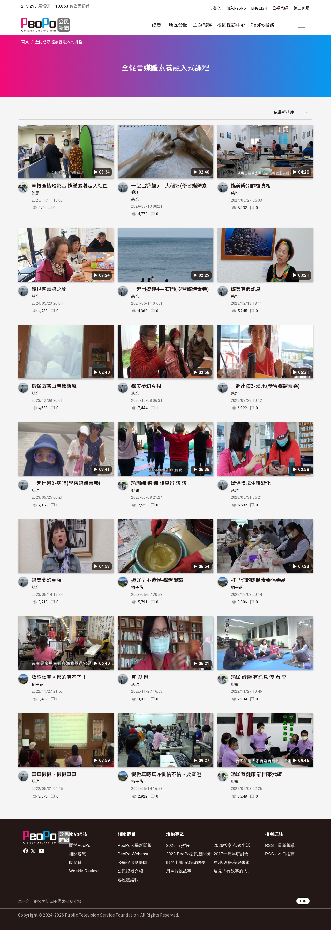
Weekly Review (84, 871)
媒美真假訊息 (246, 288)
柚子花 (137, 587)
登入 (217, 8)
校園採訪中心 (231, 25)
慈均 (135, 199)
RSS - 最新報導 (280, 845)
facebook (26, 851)
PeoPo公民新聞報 (135, 845)
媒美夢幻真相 (146, 385)
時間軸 (75, 862)
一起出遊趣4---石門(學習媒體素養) (170, 288)
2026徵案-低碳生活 (232, 845)
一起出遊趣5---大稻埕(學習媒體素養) (169, 188)
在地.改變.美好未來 (232, 862)
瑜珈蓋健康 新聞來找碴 (256, 773)
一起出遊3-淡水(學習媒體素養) (265, 385)
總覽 (157, 25)
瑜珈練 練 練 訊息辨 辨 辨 (159, 482)
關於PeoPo (80, 845)
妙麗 (36, 193)
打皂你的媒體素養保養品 (258, 579)
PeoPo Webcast (133, 854)
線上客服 (301, 8)
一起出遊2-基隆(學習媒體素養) (66, 482)
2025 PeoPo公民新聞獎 (188, 854)
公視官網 (280, 8)
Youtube (42, 851)
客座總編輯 (128, 880)
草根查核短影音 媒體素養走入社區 (70, 185)
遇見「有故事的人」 (233, 871)
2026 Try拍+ (178, 845)
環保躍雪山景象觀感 (54, 385)
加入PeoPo (236, 8)
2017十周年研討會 (231, 854)
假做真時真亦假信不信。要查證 (166, 773)
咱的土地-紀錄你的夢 (186, 862)
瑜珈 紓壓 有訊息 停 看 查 (259, 676)
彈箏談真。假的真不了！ (59, 676)
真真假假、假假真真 (54, 773)
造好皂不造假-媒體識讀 (157, 579)
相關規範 (77, 854)
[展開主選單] (301, 25)
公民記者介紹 (130, 871)
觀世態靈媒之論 (49, 288)
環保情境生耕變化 (251, 482)
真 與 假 (139, 676)
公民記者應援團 (132, 862)
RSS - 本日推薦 (280, 854)
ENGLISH (259, 8)
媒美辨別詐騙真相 (251, 185)
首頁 (25, 42)
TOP (302, 901)
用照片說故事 (178, 871)
